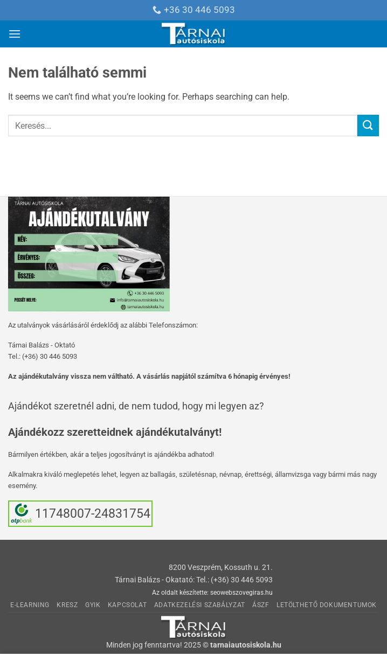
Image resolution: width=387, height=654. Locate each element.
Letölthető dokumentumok (327, 605)
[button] (14, 33)
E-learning (30, 605)
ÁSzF (260, 605)
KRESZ (67, 605)
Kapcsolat (127, 605)
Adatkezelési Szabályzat (199, 605)
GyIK (92, 605)
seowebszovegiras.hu (241, 592)
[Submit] (368, 125)
